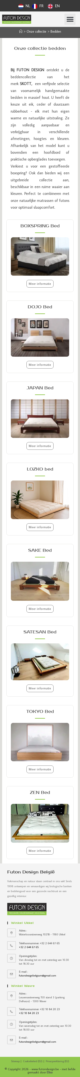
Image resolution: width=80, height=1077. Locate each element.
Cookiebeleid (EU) (32, 1061)
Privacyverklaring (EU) (57, 1061)
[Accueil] (20, 31)
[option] (38, 6)
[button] (70, 19)
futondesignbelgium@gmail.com (37, 975)
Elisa (49, 1072)
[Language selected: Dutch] (40, 5)
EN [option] (57, 5)
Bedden (56, 31)
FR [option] (41, 5)
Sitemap (15, 1061)
